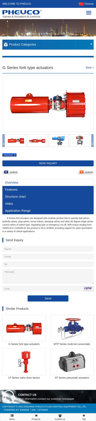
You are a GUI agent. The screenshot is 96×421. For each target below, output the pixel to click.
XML (33, 410)
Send (48, 298)
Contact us (60, 416)
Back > (90, 67)
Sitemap (43, 410)
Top (84, 416)
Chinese (86, 4)
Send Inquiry (48, 163)
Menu (12, 415)
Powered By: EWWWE (16, 410)
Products (36, 416)
